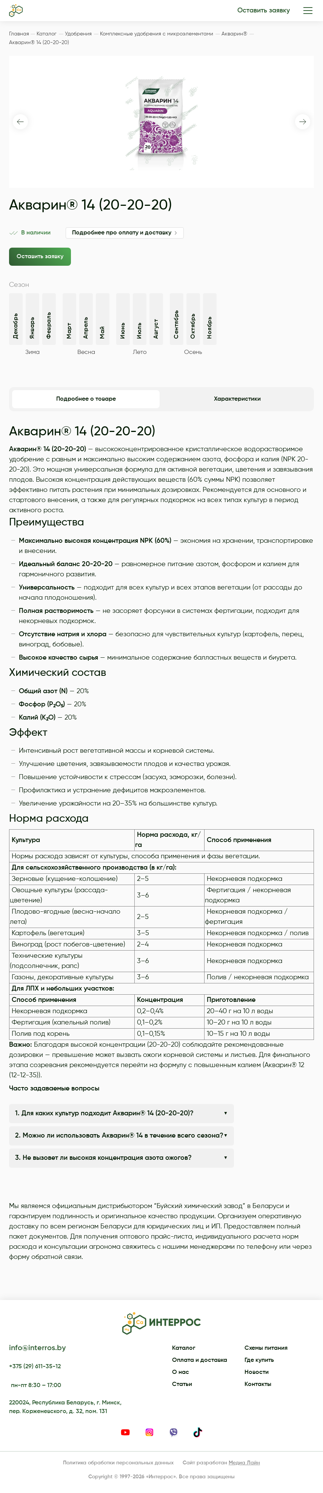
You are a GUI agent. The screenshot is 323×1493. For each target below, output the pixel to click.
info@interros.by (37, 1348)
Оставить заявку (263, 10)
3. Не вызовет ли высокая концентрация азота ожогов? (103, 1158)
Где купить (259, 1360)
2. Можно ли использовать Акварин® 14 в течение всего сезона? (119, 1135)
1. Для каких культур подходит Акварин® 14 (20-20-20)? (104, 1113)
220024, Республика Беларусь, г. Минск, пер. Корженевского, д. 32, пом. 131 (65, 1407)
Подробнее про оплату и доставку (121, 233)
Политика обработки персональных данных (118, 1462)
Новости (257, 1372)
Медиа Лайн (244, 1462)
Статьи (182, 1384)
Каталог (183, 1348)
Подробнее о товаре (86, 399)
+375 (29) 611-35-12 (35, 1367)
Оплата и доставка (199, 1360)
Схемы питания (266, 1348)
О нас (180, 1372)
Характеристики (237, 399)
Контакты (258, 1384)
